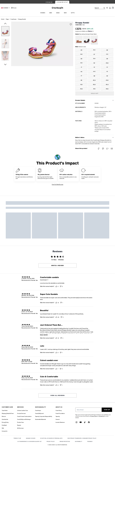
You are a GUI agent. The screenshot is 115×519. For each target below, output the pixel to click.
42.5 (94, 80)
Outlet (2, 19)
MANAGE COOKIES (30, 438)
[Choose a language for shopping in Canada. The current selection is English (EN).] (5, 8)
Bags (7, 19)
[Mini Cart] (113, 8)
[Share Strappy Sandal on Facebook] (98, 149)
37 (94, 54)
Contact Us (101, 416)
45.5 (81, 89)
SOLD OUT (94, 93)
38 (81, 59)
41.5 (81, 84)
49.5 (107, 89)
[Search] (97, 8)
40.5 (107, 63)
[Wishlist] (107, 8)
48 (94, 76)
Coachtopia (13, 19)
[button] (5, 31)
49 (81, 80)
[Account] (110, 8)
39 (107, 59)
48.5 (94, 84)
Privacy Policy (93, 416)
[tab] (49, 2)
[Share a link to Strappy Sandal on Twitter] (107, 149)
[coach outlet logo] (57, 8)
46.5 (107, 84)
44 (81, 72)
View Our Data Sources (57, 184)
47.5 (94, 89)
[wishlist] (70, 24)
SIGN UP (107, 410)
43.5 (107, 80)
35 (81, 50)
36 (107, 50)
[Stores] (13, 8)
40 (94, 63)
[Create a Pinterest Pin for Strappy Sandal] (103, 149)
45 (107, 76)
